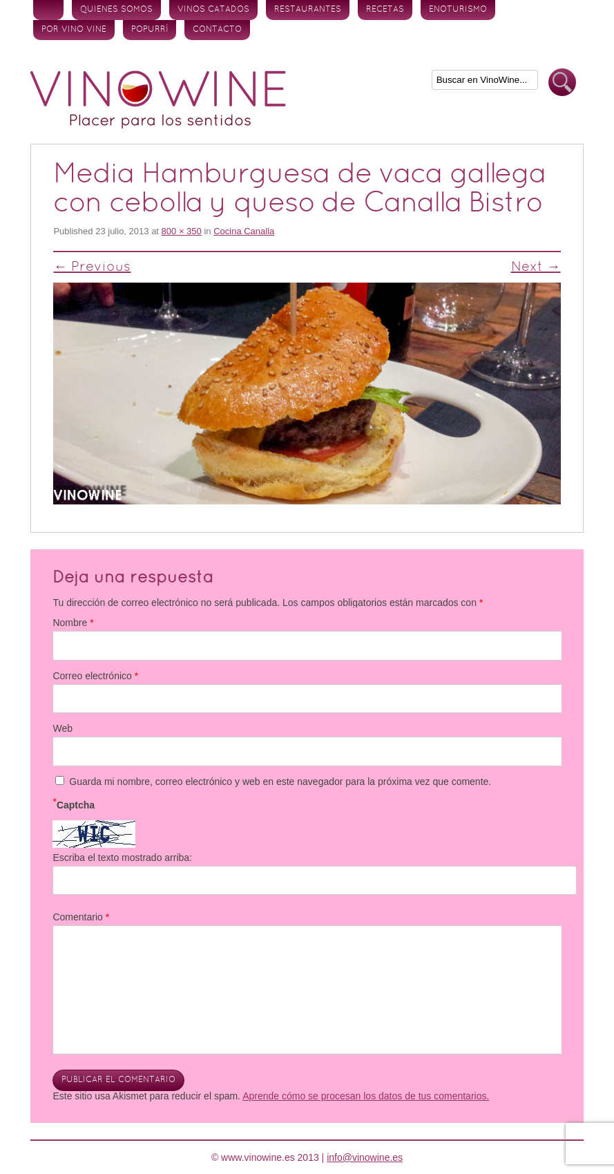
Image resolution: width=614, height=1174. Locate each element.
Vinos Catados (213, 9)
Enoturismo (458, 9)
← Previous (92, 267)
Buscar (562, 82)
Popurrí (149, 29)
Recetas (385, 9)
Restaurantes (307, 9)
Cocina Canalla (243, 231)
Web (62, 728)
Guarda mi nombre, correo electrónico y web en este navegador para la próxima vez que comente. (280, 781)
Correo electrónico (95, 675)
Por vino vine (73, 29)
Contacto (217, 29)
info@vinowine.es (365, 1157)
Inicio (48, 10)
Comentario (80, 916)
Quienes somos (116, 9)
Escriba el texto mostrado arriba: (122, 857)
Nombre (72, 622)
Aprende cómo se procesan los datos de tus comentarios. (365, 1095)
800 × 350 (182, 231)
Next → (536, 267)
